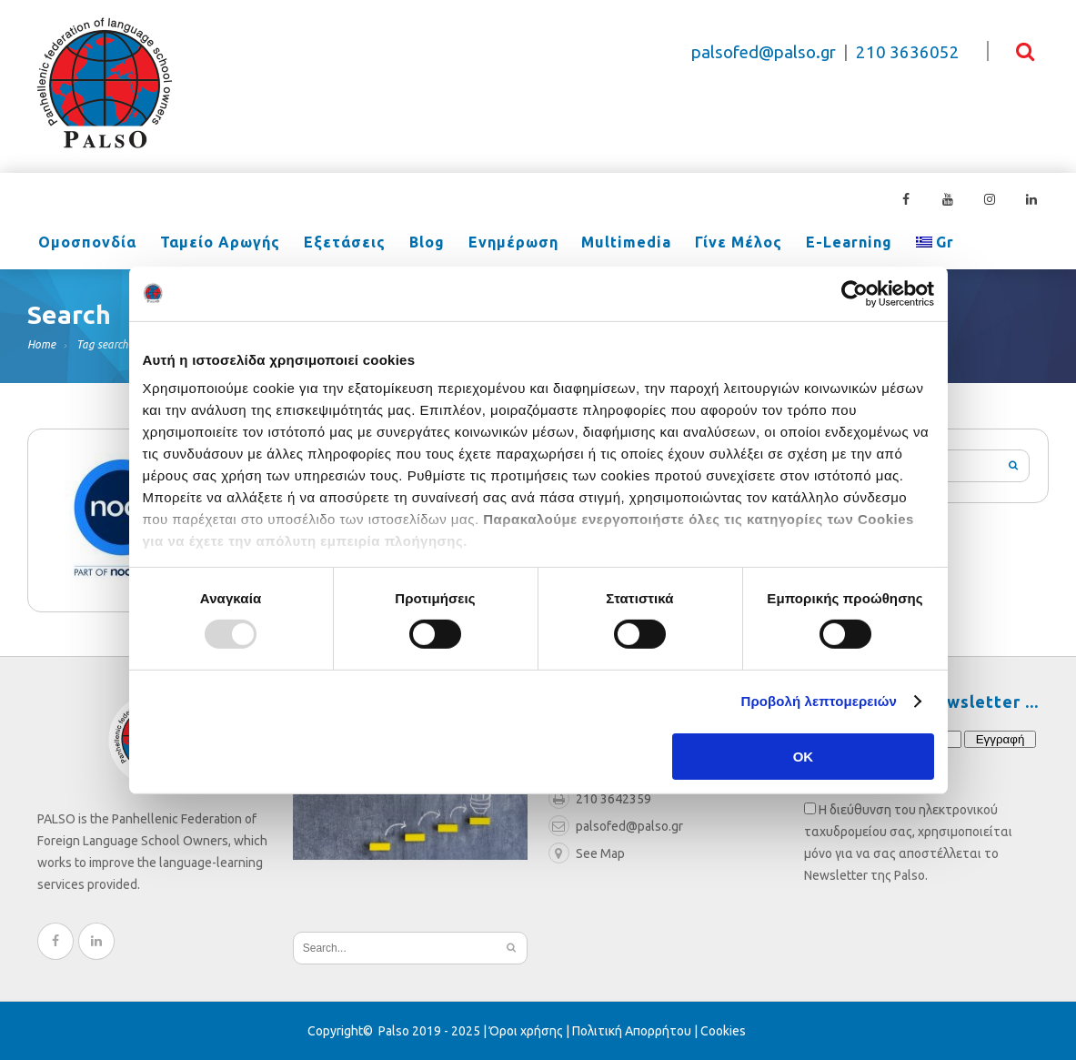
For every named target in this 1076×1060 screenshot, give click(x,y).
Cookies (723, 1031)
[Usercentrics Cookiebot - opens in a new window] (854, 293)
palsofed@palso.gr (763, 52)
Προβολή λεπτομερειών (819, 701)
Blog (409, 244)
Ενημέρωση (490, 244)
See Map (586, 853)
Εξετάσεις (332, 244)
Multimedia (598, 244)
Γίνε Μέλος (705, 244)
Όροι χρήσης (526, 1031)
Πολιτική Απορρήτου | (636, 1031)
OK (803, 756)
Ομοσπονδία (85, 244)
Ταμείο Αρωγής (213, 244)
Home (41, 344)
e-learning (810, 244)
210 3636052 (908, 52)
